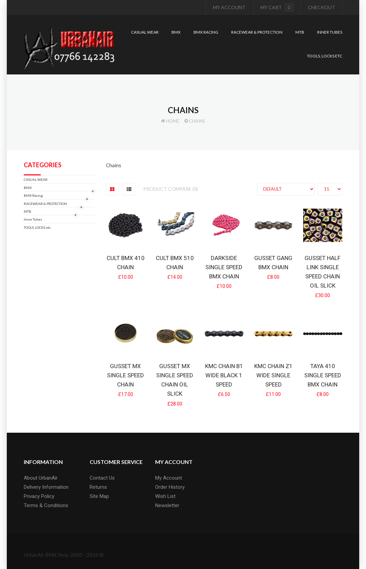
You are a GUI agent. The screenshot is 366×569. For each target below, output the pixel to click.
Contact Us (102, 478)
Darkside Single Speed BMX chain (223, 267)
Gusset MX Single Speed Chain (125, 375)
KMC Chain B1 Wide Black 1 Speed (224, 375)
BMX (28, 188)
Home (172, 121)
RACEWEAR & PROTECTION (45, 204)
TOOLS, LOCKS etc (37, 227)
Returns (98, 487)
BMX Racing (33, 195)
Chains (197, 121)
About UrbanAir (41, 478)
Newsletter (167, 505)
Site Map (99, 496)
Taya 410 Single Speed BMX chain (322, 375)
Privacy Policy (39, 496)
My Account (229, 7)
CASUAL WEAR (36, 179)
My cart (276, 7)
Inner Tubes (33, 219)
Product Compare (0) (170, 189)
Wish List (165, 496)
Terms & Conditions (46, 505)
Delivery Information (46, 487)
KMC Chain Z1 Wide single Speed (273, 375)
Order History (170, 487)
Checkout (321, 7)
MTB (27, 211)
